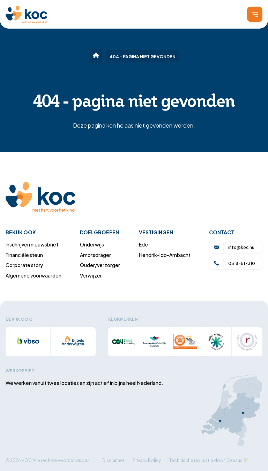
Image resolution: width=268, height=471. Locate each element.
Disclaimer (113, 460)
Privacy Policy (147, 460)
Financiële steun (24, 255)
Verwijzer (91, 275)
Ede (143, 244)
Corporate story (24, 265)
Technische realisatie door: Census (206, 460)
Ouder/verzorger (100, 265)
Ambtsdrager (95, 255)
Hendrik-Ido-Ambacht (165, 255)
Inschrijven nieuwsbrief (32, 244)
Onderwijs (92, 244)
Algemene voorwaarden (33, 275)
